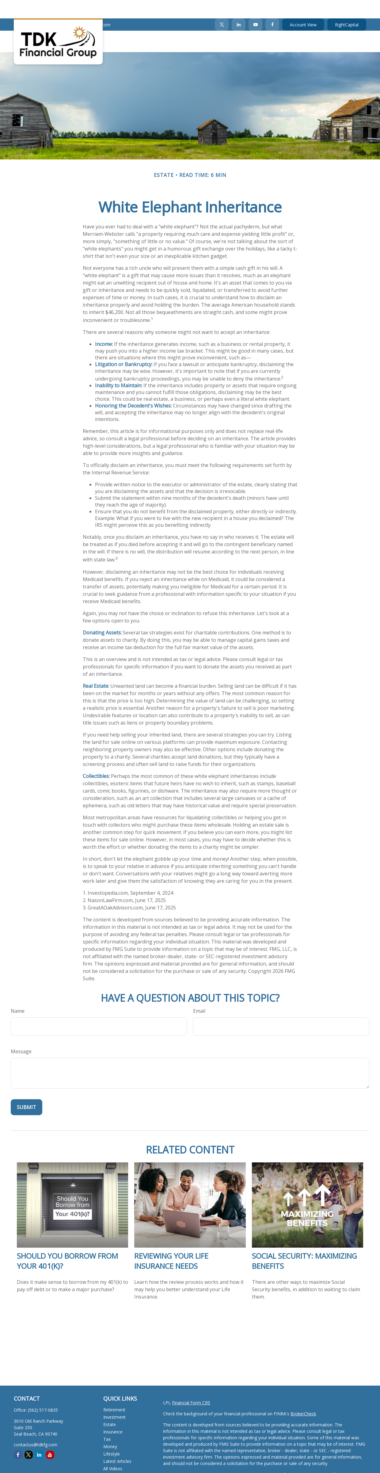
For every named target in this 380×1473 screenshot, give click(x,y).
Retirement (114, 1391)
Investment (114, 1399)
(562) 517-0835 (32, 6)
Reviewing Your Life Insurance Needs (171, 1242)
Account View (303, 6)
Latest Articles (117, 1443)
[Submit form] (26, 1089)
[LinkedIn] (238, 6)
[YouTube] (255, 6)
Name (18, 992)
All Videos (112, 1450)
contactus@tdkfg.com (84, 6)
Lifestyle (111, 1435)
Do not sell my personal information (199, 1469)
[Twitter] (222, 6)
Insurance (113, 1413)
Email (199, 992)
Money (110, 1428)
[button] (145, 23)
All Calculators (117, 1457)
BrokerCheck (303, 1395)
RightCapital (347, 6)
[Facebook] (272, 6)
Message (21, 1033)
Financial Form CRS (191, 1384)
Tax (107, 1421)
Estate (109, 1406)
